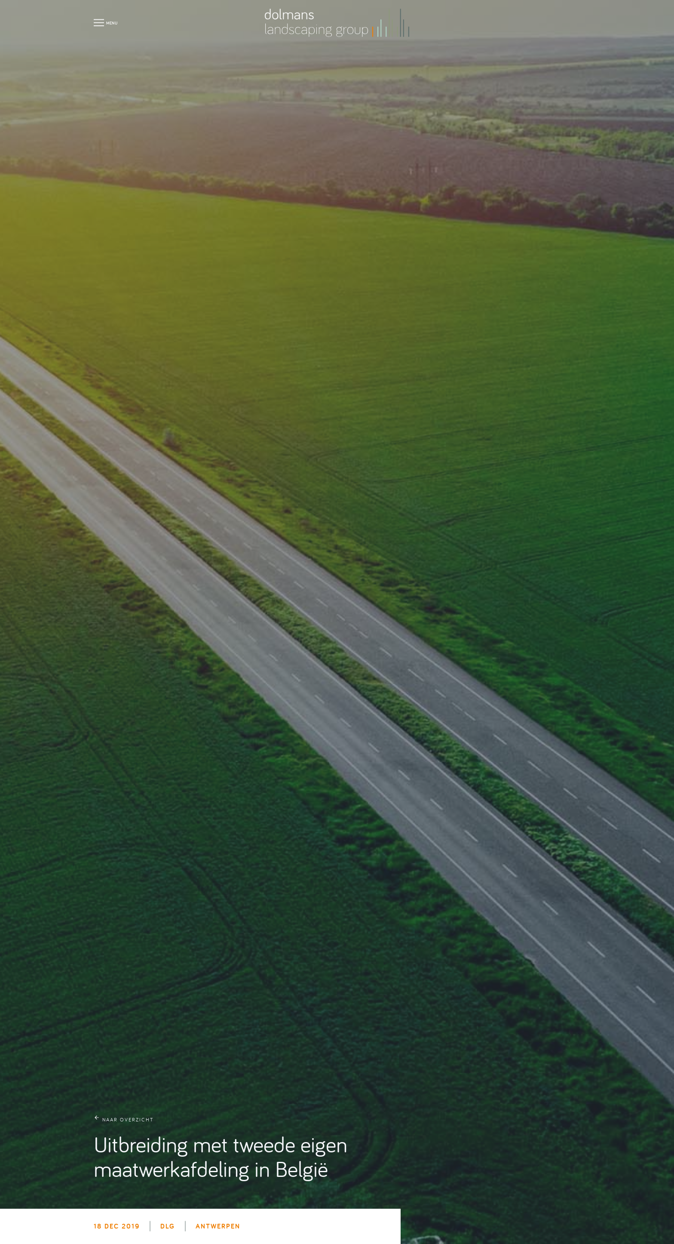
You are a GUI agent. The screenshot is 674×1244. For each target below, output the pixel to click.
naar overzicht (127, 1119)
